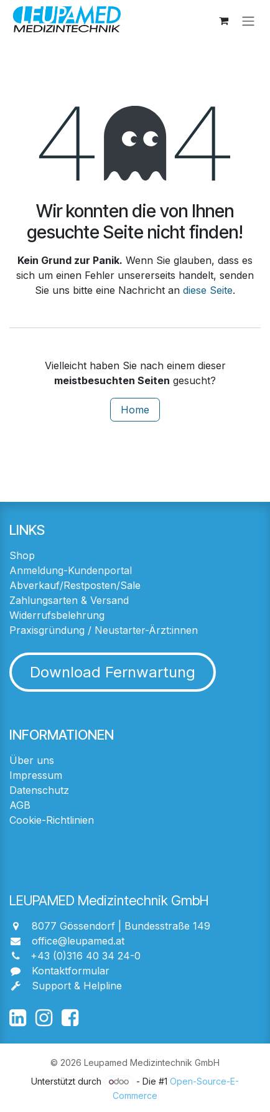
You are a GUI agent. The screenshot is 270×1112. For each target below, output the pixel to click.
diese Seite (208, 290)
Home (135, 409)
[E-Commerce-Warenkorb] (223, 20)
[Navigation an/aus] (248, 20)
